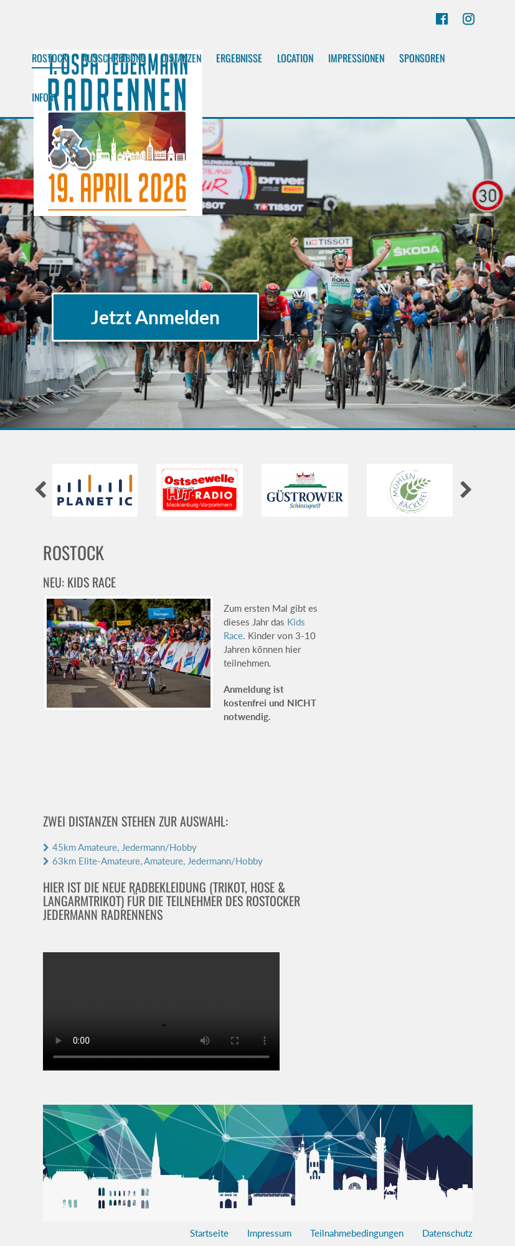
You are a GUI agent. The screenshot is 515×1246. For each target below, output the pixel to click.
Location (295, 57)
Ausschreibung (114, 57)
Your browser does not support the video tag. (161, 1011)
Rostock (49, 59)
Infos (43, 97)
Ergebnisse (239, 57)
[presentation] (40, 490)
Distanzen (181, 57)
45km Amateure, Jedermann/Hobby (124, 847)
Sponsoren (422, 57)
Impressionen (356, 57)
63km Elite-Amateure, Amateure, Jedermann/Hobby (157, 860)
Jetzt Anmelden (155, 317)
